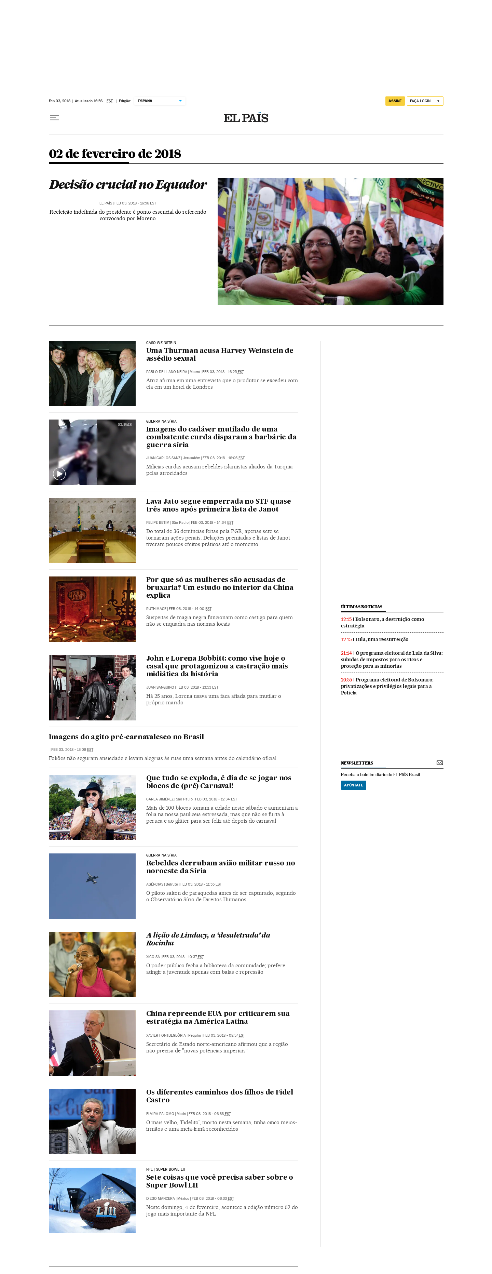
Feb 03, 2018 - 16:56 (135, 203)
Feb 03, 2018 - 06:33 (210, 1114)
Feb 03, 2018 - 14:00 (190, 609)
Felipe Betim (157, 522)
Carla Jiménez (160, 799)
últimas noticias (362, 606)
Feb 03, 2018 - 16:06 (224, 458)
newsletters (357, 763)
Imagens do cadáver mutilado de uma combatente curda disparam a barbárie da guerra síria (221, 437)
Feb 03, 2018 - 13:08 (72, 749)
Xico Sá (153, 957)
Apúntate (353, 785)
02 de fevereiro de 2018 (115, 154)
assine (395, 100)
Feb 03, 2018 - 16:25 (223, 372)
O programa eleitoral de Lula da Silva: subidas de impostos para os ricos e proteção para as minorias (392, 659)
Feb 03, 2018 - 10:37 (183, 957)
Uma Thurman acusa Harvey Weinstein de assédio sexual (220, 355)
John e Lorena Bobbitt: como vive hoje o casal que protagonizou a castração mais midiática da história (217, 666)
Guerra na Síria (161, 422)
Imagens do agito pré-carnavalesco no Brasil (126, 737)
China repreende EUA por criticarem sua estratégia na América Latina (218, 1018)
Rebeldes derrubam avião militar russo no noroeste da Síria (220, 867)
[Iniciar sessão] (425, 101)
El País (105, 203)
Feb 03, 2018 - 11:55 (201, 884)
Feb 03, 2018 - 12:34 (216, 799)
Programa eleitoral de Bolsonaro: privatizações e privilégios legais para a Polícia (387, 686)
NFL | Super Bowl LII (165, 1170)
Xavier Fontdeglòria (166, 1035)
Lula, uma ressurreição (382, 639)
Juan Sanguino (160, 687)
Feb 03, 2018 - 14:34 (212, 522)
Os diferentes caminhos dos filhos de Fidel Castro (219, 1096)
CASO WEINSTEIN (161, 343)
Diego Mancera (160, 1198)
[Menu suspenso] (54, 117)
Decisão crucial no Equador (128, 184)
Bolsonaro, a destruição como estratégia (382, 622)
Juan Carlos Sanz (163, 458)
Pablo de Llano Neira (166, 372)
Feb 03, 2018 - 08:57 (224, 1035)
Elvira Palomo (160, 1114)
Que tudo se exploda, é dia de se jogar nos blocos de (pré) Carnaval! (219, 782)
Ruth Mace (156, 609)
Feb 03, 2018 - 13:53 (197, 687)
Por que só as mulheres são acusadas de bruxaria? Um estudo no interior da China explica (219, 588)
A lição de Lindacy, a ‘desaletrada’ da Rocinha (208, 939)
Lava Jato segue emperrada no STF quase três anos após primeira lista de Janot (218, 506)
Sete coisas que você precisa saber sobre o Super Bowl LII (219, 1182)
